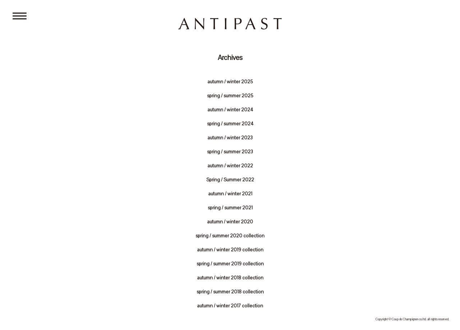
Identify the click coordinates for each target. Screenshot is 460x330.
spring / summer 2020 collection (230, 236)
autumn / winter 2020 (230, 222)
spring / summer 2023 (230, 152)
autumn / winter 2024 (230, 110)
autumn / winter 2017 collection (230, 306)
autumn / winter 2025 (230, 82)
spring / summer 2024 (230, 124)
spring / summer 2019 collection (230, 264)
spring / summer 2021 (230, 208)
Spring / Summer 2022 (230, 180)
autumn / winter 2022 (230, 166)
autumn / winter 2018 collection (230, 278)
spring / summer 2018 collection (230, 292)
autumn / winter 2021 (230, 194)
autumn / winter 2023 (230, 138)
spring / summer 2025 (230, 96)
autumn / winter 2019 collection (230, 250)
